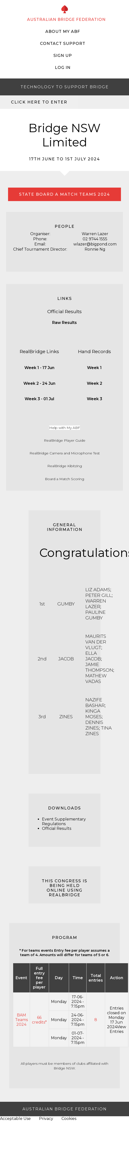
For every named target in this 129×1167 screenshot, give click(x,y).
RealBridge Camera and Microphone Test (65, 453)
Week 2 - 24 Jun (39, 383)
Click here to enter (39, 102)
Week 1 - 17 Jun (39, 367)
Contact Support (62, 43)
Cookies (68, 1118)
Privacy (46, 1118)
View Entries (118, 1029)
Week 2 (94, 383)
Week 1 (94, 367)
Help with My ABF (64, 427)
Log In (62, 67)
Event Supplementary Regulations (64, 821)
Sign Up (62, 55)
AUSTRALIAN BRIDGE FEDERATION (66, 19)
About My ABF (62, 31)
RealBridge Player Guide (64, 440)
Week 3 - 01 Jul (39, 399)
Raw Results (64, 322)
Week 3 (94, 399)
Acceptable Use (15, 1118)
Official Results (64, 311)
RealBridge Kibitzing (64, 466)
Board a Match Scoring (64, 479)
